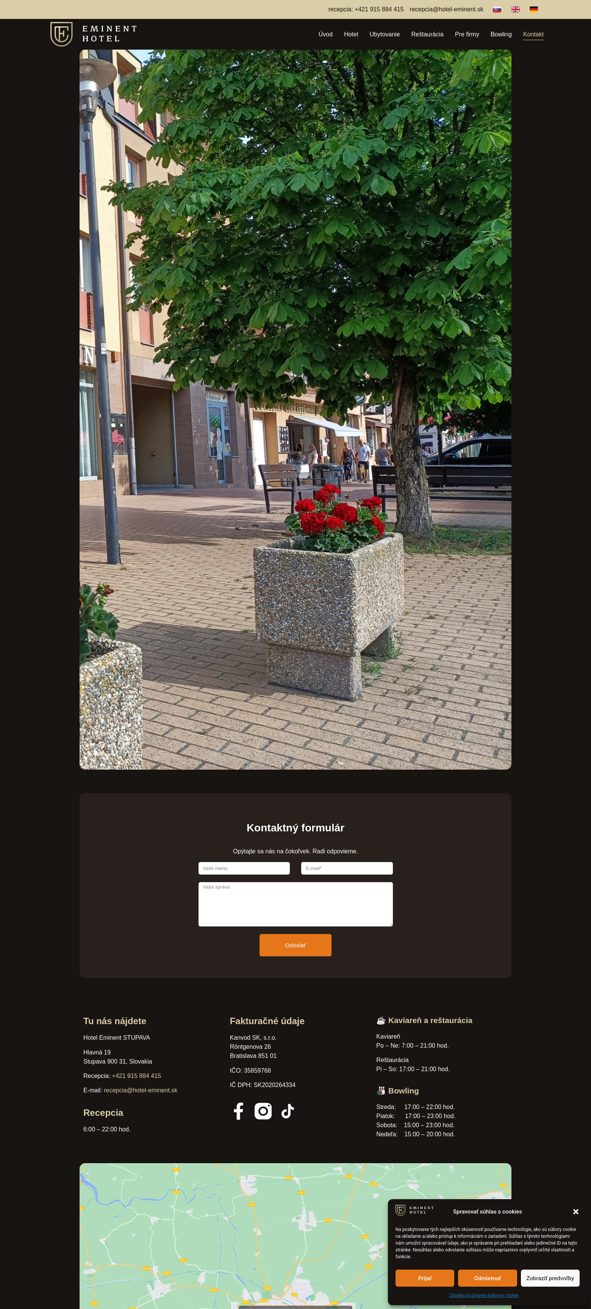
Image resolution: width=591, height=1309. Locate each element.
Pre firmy (467, 34)
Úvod (326, 34)
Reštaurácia (427, 34)
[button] (576, 1211)
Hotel (351, 34)
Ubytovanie (384, 34)
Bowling (501, 34)
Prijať (425, 1278)
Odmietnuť (487, 1278)
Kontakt (533, 34)
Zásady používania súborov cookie (484, 1295)
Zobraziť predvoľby (550, 1278)
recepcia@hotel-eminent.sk (140, 1090)
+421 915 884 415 (136, 1076)
